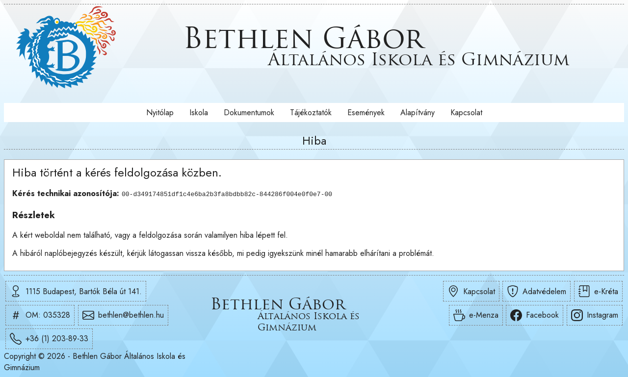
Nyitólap (160, 112)
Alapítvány (417, 112)
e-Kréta (598, 291)
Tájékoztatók (311, 112)
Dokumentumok (249, 112)
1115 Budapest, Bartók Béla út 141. (76, 291)
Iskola (198, 112)
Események (366, 112)
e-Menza (475, 315)
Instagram (594, 315)
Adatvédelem (536, 291)
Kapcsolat (466, 112)
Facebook (534, 315)
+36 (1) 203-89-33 (49, 339)
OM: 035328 (40, 315)
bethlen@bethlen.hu (123, 315)
